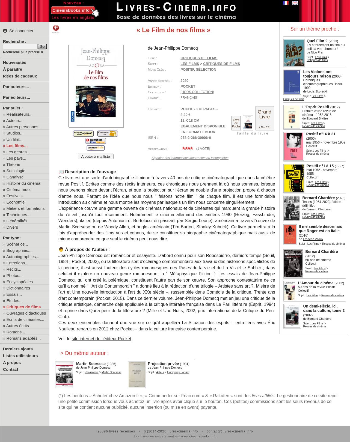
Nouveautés (14, 62)
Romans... (16, 332)
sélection (206, 69)
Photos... (15, 275)
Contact (10, 369)
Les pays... (16, 158)
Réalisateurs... (20, 114)
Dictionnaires (18, 288)
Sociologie (16, 170)
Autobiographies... (22, 256)
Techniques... (18, 214)
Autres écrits (17, 325)
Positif (187, 69)
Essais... (14, 294)
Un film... (15, 139)
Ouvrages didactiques (26, 313)
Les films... (17, 145)
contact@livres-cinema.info (229, 431)
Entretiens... (17, 263)
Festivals (15, 195)
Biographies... (19, 250)
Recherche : (14, 41)
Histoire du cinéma (23, 183)
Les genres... (18, 152)
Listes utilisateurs (20, 355)
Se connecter (18, 30)
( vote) (195, 149)
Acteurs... (14, 120)
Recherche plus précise (21, 52)
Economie (16, 202)
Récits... (14, 269)
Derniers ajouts (18, 349)
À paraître (12, 69)
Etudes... (15, 300)
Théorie (13, 164)
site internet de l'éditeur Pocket (101, 338)
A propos (12, 362)
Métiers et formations (26, 208)
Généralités (17, 221)
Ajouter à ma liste (95, 156)
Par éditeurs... (16, 97)
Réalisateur (92, 372)
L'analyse (15, 177)
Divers (12, 227)
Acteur (160, 372)
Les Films (321, 57)
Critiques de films (24, 306)
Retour (56, 29)
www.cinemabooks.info (199, 436)
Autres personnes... (24, 126)
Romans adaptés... (24, 338)
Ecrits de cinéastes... (25, 319)
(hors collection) (197, 92)
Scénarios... (17, 244)
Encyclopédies (20, 281)
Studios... (15, 133)
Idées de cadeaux (20, 76)
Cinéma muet (19, 189)
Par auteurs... (16, 86)
